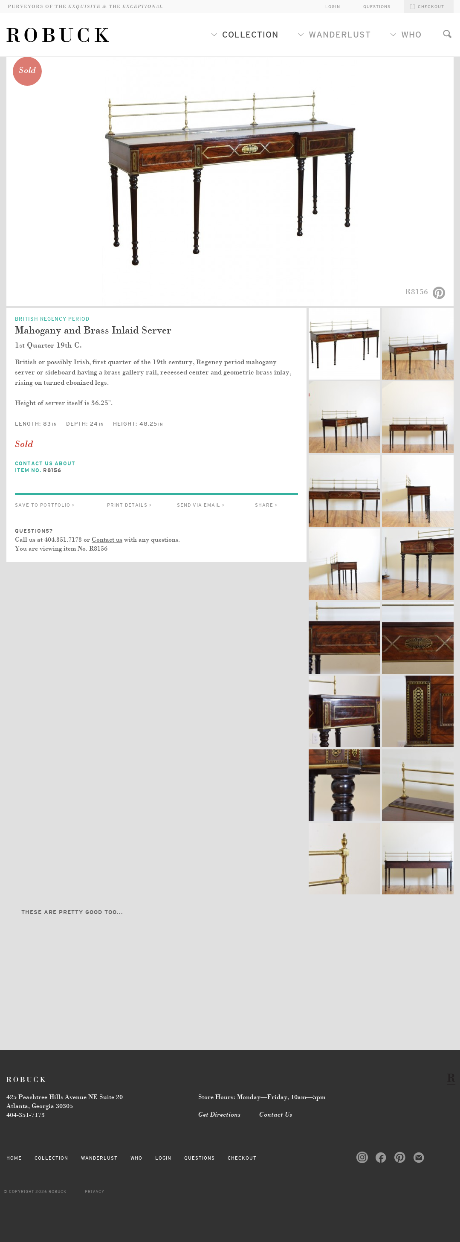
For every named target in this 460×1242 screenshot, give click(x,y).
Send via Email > (201, 505)
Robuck (27, 1079)
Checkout (242, 1158)
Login (163, 1158)
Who (406, 34)
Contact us (107, 540)
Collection (244, 34)
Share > (266, 505)
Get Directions (219, 1114)
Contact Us (275, 1114)
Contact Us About (53, 467)
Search (447, 33)
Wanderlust (334, 34)
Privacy (94, 1192)
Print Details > (129, 505)
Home (14, 1158)
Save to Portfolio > (45, 505)
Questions (377, 6)
